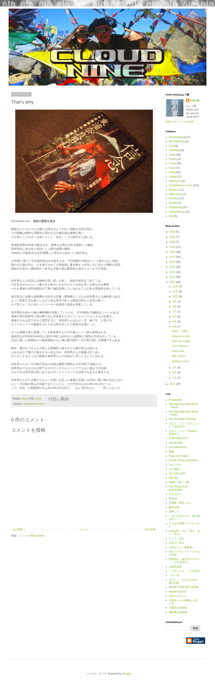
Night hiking (175, 194)
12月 (176, 286)
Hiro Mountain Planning (182, 418)
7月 (175, 311)
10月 (176, 296)
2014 (173, 272)
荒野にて (174, 511)
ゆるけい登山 (176, 542)
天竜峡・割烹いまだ (180, 502)
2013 (173, 277)
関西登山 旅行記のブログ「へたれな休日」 (184, 561)
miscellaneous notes (34, 403)
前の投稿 (150, 529)
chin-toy (173, 477)
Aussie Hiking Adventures (183, 460)
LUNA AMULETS (178, 438)
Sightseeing (175, 207)
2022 (173, 231)
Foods (172, 163)
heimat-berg (176, 442)
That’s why (178, 351)
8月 (175, 306)
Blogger (126, 673)
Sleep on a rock (181, 336)
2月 (175, 372)
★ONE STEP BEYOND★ (183, 587)
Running (173, 198)
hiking (172, 172)
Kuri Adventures (178, 447)
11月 (176, 291)
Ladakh (173, 176)
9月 (175, 301)
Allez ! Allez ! (180, 331)
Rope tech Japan (178, 455)
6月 (175, 316)
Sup (171, 216)
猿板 (171, 451)
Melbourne (175, 181)
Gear (172, 167)
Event (172, 154)
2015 (173, 266)
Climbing (174, 150)
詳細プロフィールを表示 (180, 121)
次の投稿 (17, 529)
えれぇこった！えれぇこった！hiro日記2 (184, 425)
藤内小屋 (174, 507)
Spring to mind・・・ (184, 361)
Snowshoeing (176, 211)
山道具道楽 (175, 566)
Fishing (173, 159)
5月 (175, 321)
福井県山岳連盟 (178, 612)
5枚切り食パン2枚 (179, 482)
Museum (174, 189)
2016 (173, 262)
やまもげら (175, 494)
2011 (173, 383)
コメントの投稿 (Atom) (31, 535)
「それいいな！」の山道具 (184, 570)
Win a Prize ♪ (179, 356)
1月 (175, 377)
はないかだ (175, 464)
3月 (175, 367)
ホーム (84, 529)
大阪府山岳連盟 (178, 607)
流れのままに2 (177, 595)
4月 (175, 326)
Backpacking (176, 137)
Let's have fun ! (180, 346)
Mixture (173, 498)
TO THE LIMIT (177, 473)
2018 (173, 251)
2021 (173, 236)
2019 (173, 246)
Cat (171, 145)
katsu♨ (195, 100)
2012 (173, 282)
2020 (173, 241)
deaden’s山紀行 (178, 591)
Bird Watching (177, 141)
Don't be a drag (181, 341)
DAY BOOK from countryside (178, 488)
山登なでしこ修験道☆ (182, 547)
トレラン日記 (176, 538)
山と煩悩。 (175, 469)
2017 (173, 256)
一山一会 (174, 575)
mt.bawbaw (175, 399)
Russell (173, 202)
